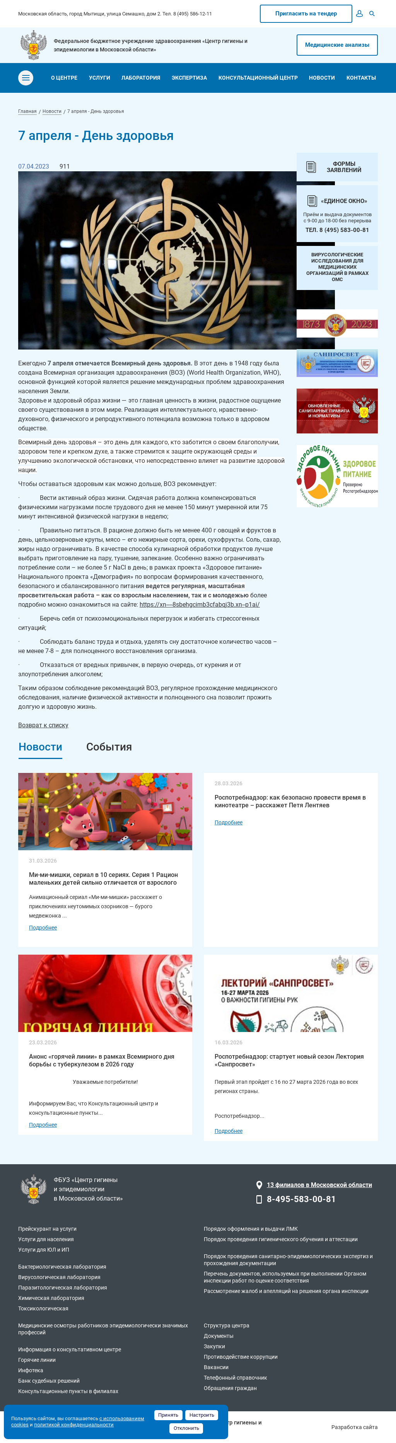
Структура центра (226, 1325)
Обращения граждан (230, 1388)
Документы (219, 1336)
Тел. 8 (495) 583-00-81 (337, 230)
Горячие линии (37, 1360)
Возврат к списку (43, 725)
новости (322, 78)
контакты (361, 78)
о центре (64, 78)
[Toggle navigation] (25, 77)
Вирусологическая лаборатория (59, 1277)
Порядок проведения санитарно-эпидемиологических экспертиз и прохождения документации (288, 1259)
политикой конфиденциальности (74, 1425)
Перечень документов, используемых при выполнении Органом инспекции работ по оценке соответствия (285, 1277)
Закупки (214, 1346)
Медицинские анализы (337, 44)
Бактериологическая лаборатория (62, 1267)
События (109, 746)
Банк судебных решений (49, 1381)
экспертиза (189, 78)
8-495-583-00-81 (301, 1199)
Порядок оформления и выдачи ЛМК (251, 1229)
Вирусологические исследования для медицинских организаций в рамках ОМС (337, 267)
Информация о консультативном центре (69, 1349)
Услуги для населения (46, 1239)
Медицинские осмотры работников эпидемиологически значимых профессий (103, 1329)
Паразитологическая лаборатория (62, 1287)
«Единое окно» (344, 201)
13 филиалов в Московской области (319, 1185)
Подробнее (43, 927)
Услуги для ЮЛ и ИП (43, 1250)
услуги (99, 78)
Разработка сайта (354, 1427)
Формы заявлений (344, 167)
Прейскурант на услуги (47, 1229)
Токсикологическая (43, 1308)
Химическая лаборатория (51, 1298)
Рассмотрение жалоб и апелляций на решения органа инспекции (286, 1291)
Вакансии (216, 1367)
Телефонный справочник (235, 1378)
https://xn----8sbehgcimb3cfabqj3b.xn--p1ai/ (200, 604)
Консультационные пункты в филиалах (68, 1391)
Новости (40, 746)
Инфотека (30, 1370)
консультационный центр (258, 78)
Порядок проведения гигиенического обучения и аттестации (281, 1239)
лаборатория (140, 78)
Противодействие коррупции (241, 1357)
